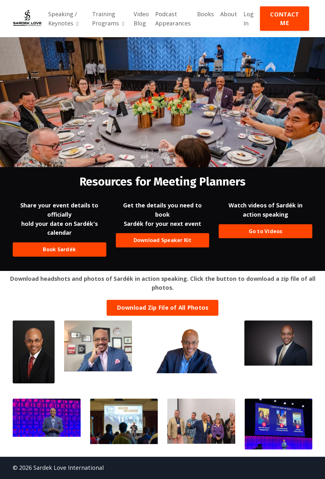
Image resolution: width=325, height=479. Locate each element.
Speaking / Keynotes (63, 18)
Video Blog (141, 18)
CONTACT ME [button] (284, 18)
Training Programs (108, 18)
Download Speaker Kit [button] (163, 240)
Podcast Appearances (173, 18)
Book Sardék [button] (59, 249)
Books (205, 14)
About (228, 14)
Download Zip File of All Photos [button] (163, 308)
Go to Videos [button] (265, 231)
